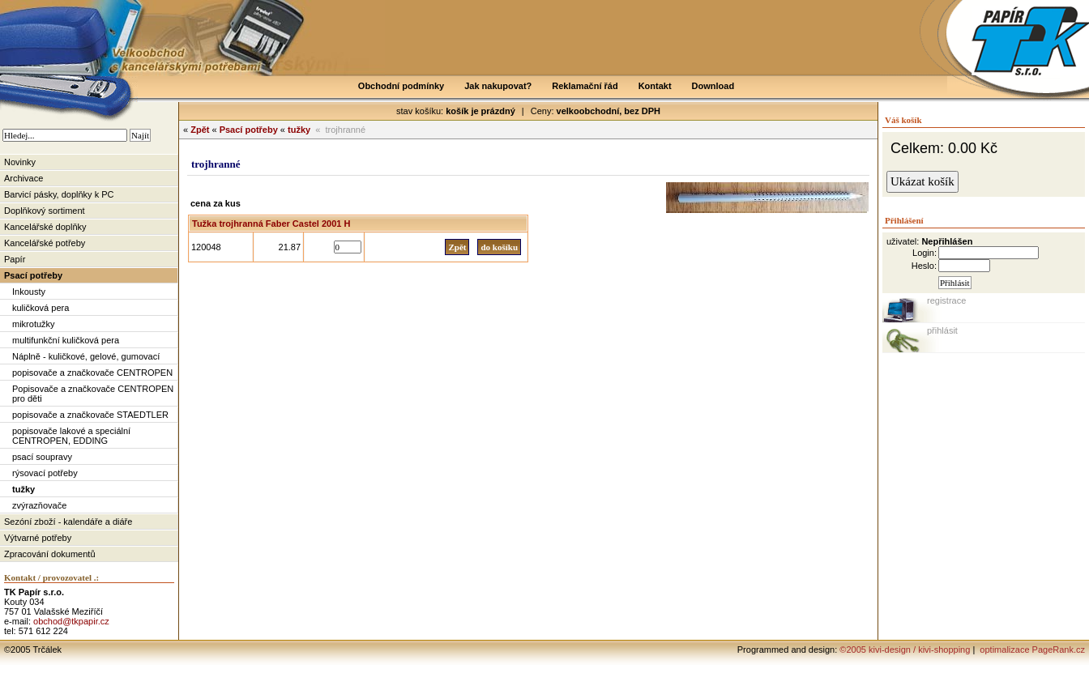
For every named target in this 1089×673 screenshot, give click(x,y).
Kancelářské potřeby (44, 243)
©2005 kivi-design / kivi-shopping (904, 649)
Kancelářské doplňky (45, 227)
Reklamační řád (584, 86)
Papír (14, 259)
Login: (924, 253)
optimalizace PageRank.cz (1031, 649)
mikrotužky (33, 324)
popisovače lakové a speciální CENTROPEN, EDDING (71, 435)
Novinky (20, 162)
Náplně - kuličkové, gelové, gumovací (86, 356)
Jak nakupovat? (498, 86)
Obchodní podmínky (401, 86)
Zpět (199, 129)
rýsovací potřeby (45, 473)
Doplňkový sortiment (44, 210)
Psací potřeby (33, 275)
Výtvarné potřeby (37, 538)
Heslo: (924, 265)
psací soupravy (42, 457)
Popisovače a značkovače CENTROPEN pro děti (92, 393)
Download (713, 86)
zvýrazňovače (39, 505)
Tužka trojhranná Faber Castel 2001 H (271, 223)
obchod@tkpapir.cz (71, 621)
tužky (23, 489)
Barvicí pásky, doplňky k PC (59, 194)
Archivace (23, 178)
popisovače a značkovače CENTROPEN (92, 372)
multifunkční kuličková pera (65, 340)
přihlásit (942, 330)
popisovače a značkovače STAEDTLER (90, 415)
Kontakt (655, 86)
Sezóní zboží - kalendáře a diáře (68, 521)
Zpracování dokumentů (50, 554)
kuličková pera (40, 308)
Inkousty (28, 291)
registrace (946, 300)
